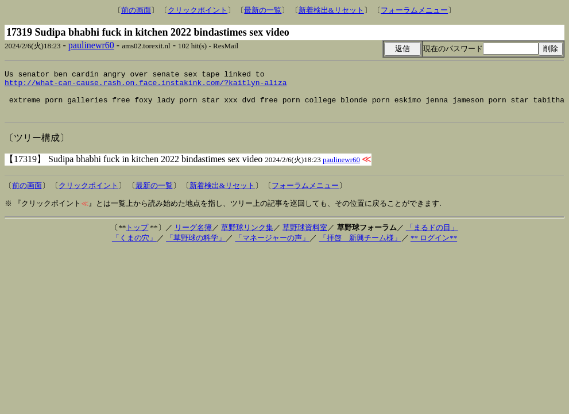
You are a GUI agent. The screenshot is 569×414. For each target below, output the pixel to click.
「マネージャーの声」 (272, 246)
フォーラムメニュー (414, 10)
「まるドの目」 (432, 236)
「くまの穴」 (134, 246)
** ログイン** (434, 246)
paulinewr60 (91, 45)
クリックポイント (197, 10)
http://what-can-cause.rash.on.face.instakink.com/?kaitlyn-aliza (146, 85)
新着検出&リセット (331, 10)
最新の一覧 (262, 10)
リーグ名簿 (193, 236)
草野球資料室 (304, 236)
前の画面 (136, 10)
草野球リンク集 (247, 236)
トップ (137, 236)
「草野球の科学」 (196, 246)
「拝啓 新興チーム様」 (360, 246)
